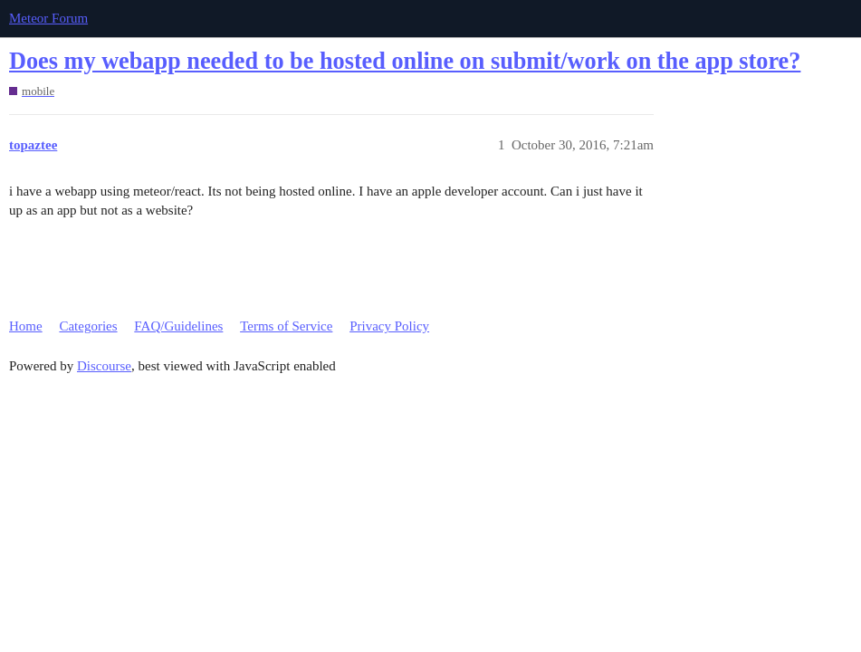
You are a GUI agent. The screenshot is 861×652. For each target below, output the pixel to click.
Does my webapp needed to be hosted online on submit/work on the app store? (404, 61)
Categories (88, 326)
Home (26, 326)
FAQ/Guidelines (178, 326)
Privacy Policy (389, 326)
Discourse (104, 366)
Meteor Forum (48, 18)
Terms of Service (286, 326)
